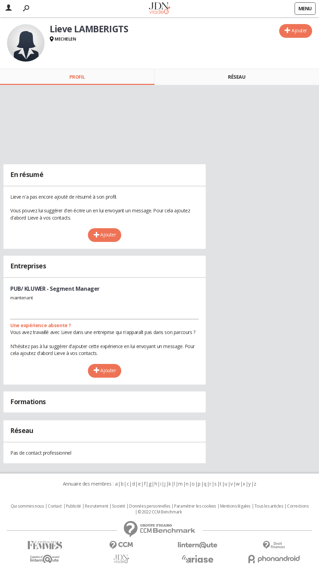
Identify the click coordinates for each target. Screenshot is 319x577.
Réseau (236, 77)
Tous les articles (268, 506)
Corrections (297, 506)
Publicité (73, 506)
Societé (118, 506)
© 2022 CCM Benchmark (160, 512)
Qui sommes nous (27, 506)
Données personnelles (149, 506)
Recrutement (96, 506)
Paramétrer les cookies (195, 506)
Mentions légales (235, 506)
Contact (55, 506)
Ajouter (299, 30)
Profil (77, 77)
